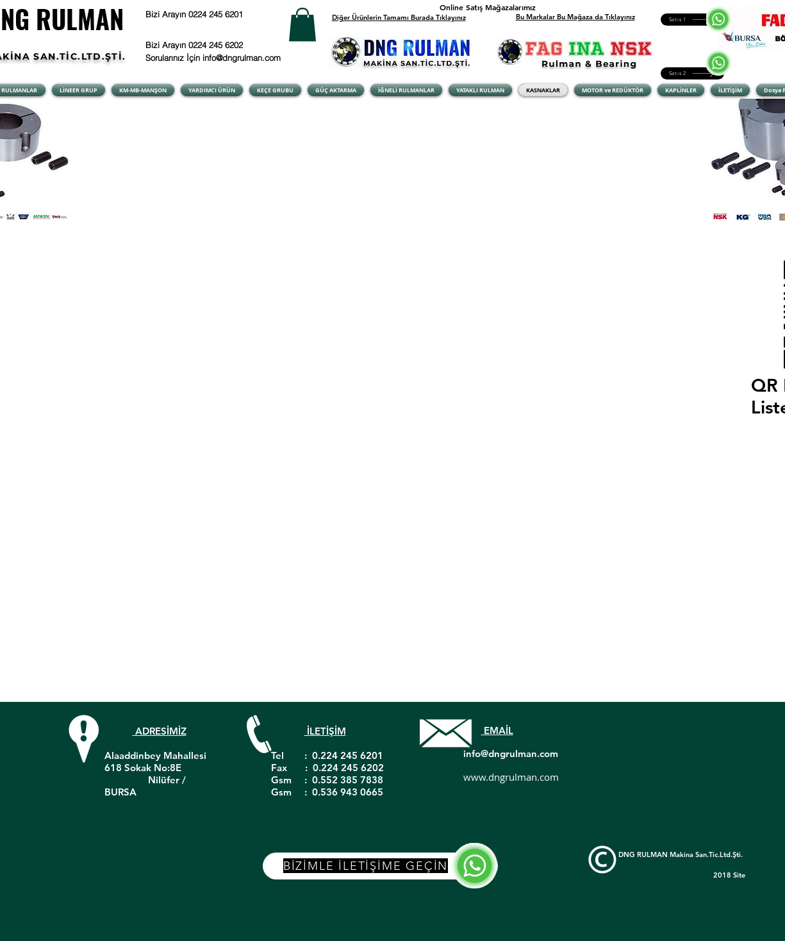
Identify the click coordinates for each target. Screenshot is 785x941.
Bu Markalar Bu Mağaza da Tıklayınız (575, 16)
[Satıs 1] (692, 19)
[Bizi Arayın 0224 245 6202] (210, 45)
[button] (302, 25)
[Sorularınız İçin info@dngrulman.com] (215, 57)
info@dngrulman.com (510, 753)
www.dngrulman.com (511, 776)
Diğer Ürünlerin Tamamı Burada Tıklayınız (399, 17)
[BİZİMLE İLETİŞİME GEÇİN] (380, 866)
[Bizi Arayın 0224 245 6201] (226, 14)
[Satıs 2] (692, 73)
